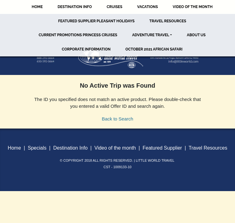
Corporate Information (86, 49)
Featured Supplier (162, 148)
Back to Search (117, 118)
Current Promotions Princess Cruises (78, 35)
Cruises (114, 7)
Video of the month (115, 148)
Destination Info (75, 7)
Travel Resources (167, 21)
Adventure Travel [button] (150, 35)
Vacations (147, 7)
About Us (196, 35)
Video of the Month (193, 7)
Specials (37, 148)
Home (37, 7)
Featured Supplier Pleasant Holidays (96, 21)
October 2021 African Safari (153, 49)
